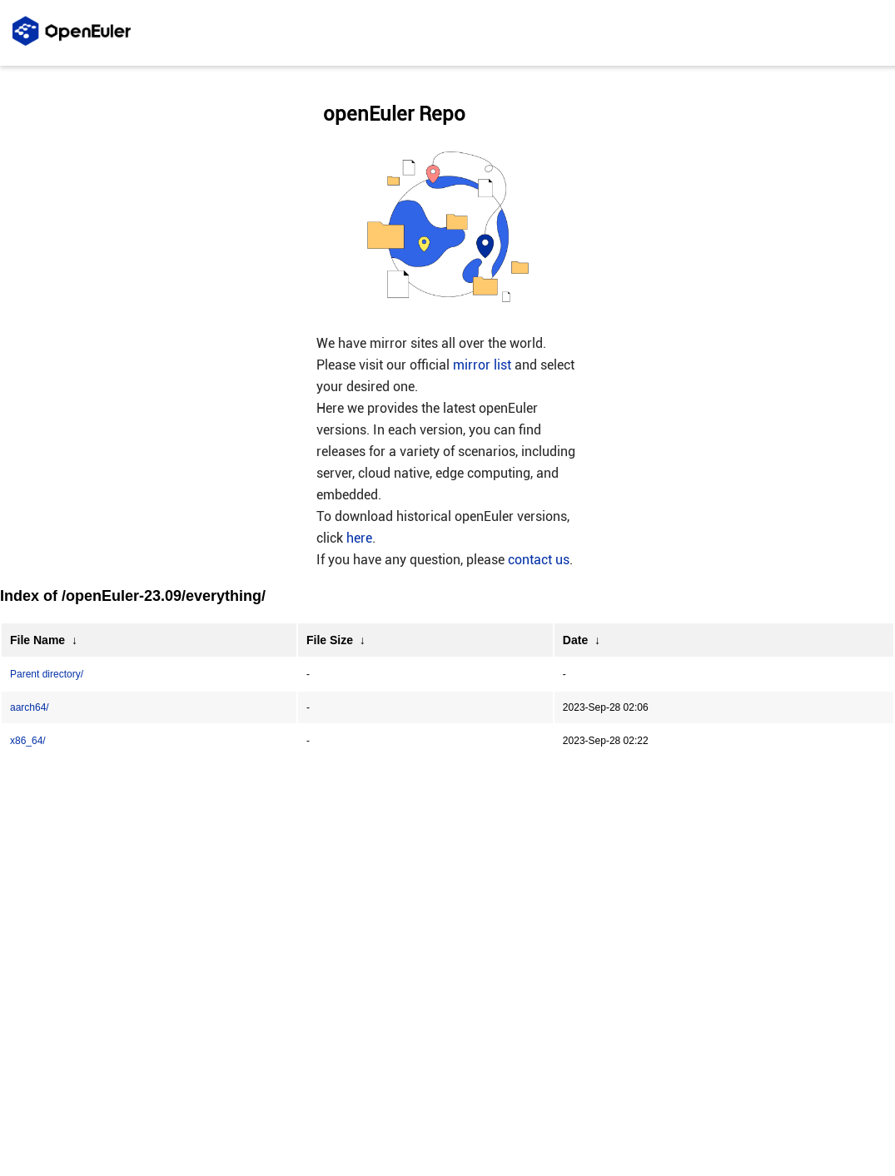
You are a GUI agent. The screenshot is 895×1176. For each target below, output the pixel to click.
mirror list (482, 365)
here (359, 538)
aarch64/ (29, 707)
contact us (538, 560)
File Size (329, 640)
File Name (37, 640)
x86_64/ (28, 741)
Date (575, 640)
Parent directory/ (46, 674)
